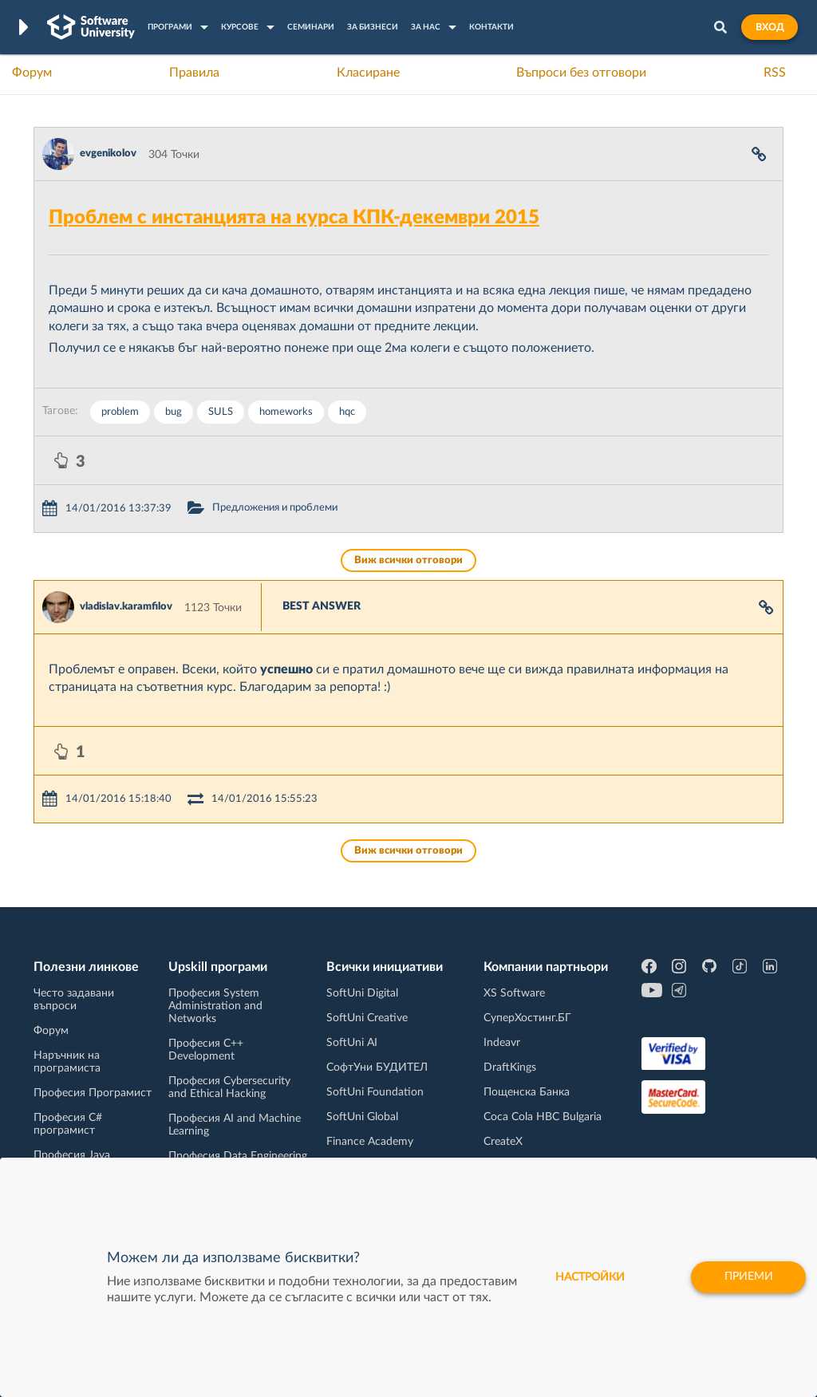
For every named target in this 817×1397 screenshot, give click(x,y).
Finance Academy (369, 1141)
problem (120, 412)
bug (173, 412)
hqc (347, 412)
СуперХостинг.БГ (527, 1018)
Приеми (747, 1277)
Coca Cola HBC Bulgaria (542, 1117)
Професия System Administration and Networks (215, 1006)
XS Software (514, 993)
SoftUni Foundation (375, 1092)
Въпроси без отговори (581, 72)
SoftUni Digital (362, 993)
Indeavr (501, 1042)
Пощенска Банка (526, 1092)
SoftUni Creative (367, 1018)
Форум (32, 72)
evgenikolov (108, 153)
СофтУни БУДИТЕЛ (377, 1067)
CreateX (503, 1141)
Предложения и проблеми (274, 508)
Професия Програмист (93, 1093)
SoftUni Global (362, 1117)
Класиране (368, 72)
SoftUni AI (351, 1042)
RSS (775, 72)
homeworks (286, 412)
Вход (769, 27)
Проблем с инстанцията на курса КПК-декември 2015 (294, 217)
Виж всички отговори (408, 560)
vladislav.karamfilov (126, 607)
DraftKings (509, 1067)
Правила (194, 72)
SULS (220, 412)
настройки (587, 1277)
